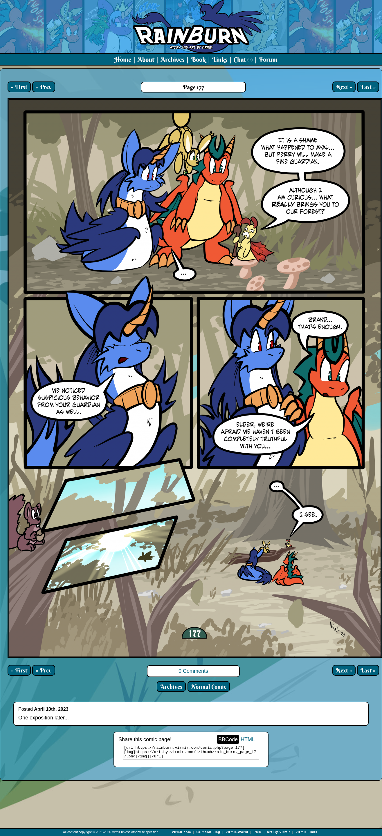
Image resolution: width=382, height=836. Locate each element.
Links (219, 59)
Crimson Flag (208, 832)
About (146, 59)
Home (122, 59)
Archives (172, 59)
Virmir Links (306, 832)
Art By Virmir (278, 832)
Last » (368, 86)
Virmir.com (181, 832)
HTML (248, 739)
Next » (344, 86)
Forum (268, 59)
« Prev (44, 86)
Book (198, 59)
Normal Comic (208, 686)
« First (19, 86)
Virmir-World (237, 832)
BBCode (228, 739)
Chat (243, 59)
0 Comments (193, 671)
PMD (257, 832)
